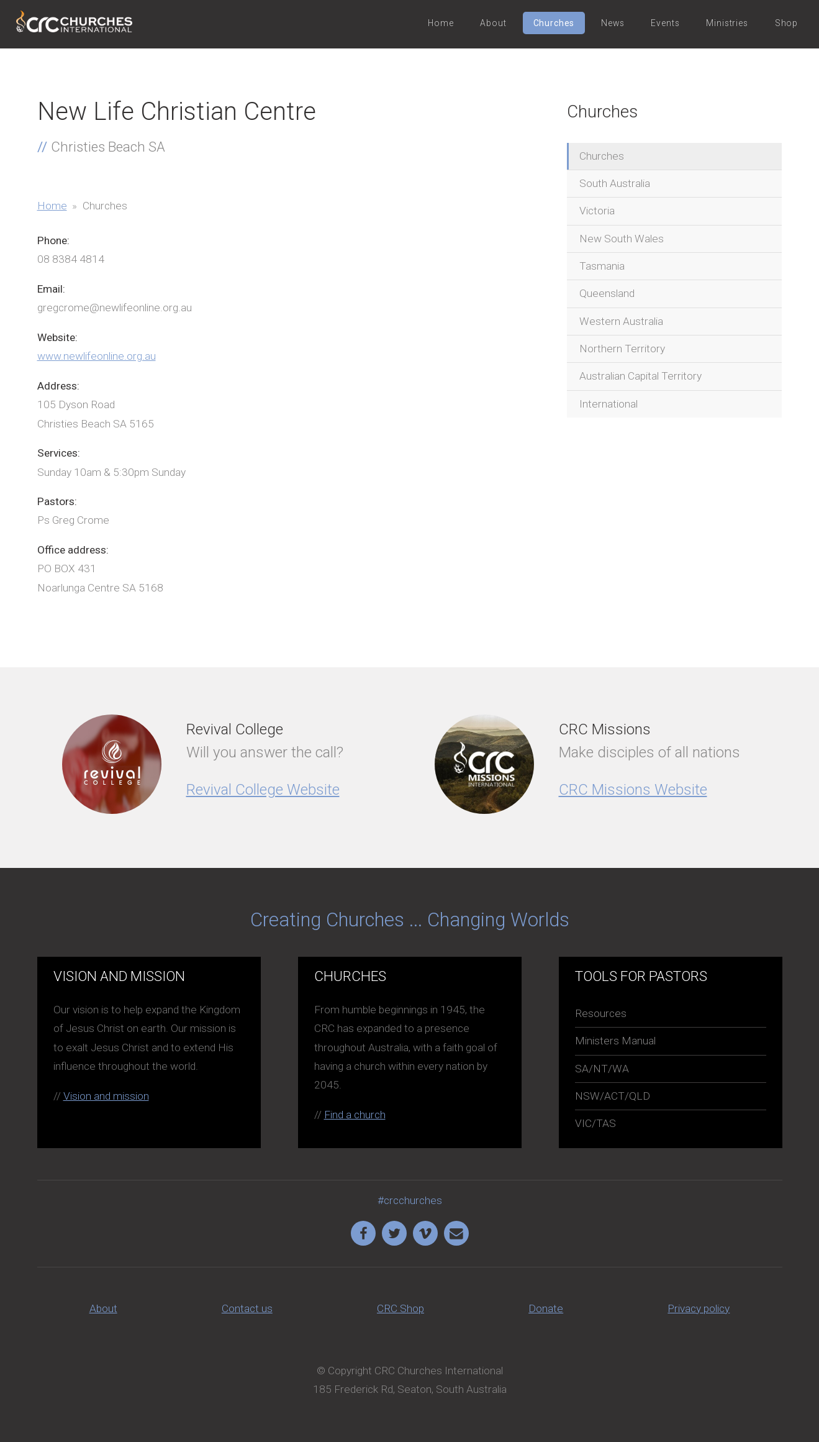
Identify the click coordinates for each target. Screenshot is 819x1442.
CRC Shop (400, 1308)
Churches (554, 23)
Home (440, 23)
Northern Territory (622, 348)
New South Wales (621, 238)
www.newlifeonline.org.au (96, 356)
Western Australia (621, 321)
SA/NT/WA (602, 1068)
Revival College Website (263, 789)
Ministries (727, 23)
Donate (545, 1308)
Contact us (247, 1308)
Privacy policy (698, 1308)
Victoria (597, 210)
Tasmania (602, 266)
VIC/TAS (595, 1123)
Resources (601, 1013)
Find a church (355, 1114)
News (612, 23)
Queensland (607, 293)
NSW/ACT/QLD (612, 1096)
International (608, 404)
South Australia (614, 183)
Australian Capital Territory (640, 376)
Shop (786, 23)
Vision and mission (106, 1096)
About (493, 23)
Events (665, 23)
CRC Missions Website (633, 789)
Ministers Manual (615, 1040)
